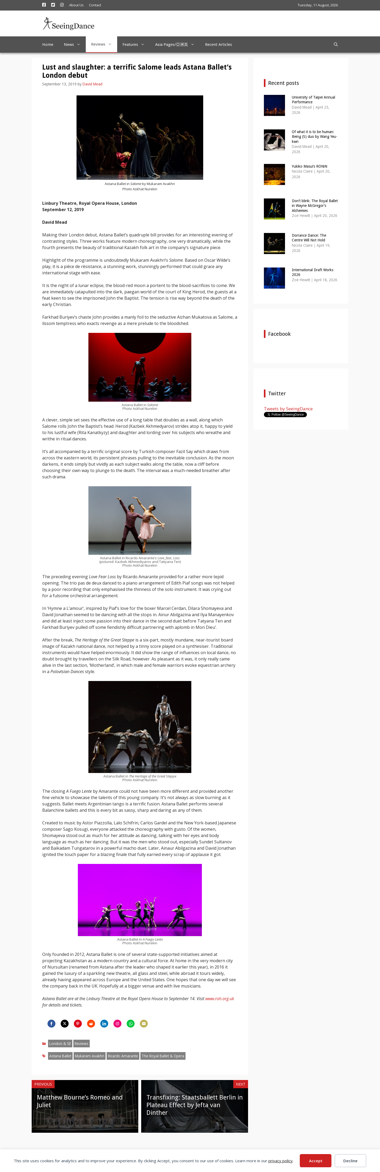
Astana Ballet (60, 1055)
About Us (76, 5)
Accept (315, 1160)
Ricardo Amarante (123, 1055)
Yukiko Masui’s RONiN (309, 166)
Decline (350, 1160)
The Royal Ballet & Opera (163, 1055)
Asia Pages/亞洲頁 (177, 44)
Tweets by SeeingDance (288, 409)
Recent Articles (218, 44)
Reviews (104, 44)
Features (136, 44)
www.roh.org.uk (219, 998)
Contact (95, 5)
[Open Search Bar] (336, 44)
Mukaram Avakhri (89, 1055)
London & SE (60, 1043)
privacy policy (280, 1160)
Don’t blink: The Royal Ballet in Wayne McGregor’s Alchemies (315, 205)
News (75, 44)
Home (47, 44)
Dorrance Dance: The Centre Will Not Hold (309, 237)
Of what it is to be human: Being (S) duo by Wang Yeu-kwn (314, 136)
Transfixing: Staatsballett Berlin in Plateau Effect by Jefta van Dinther (194, 1105)
